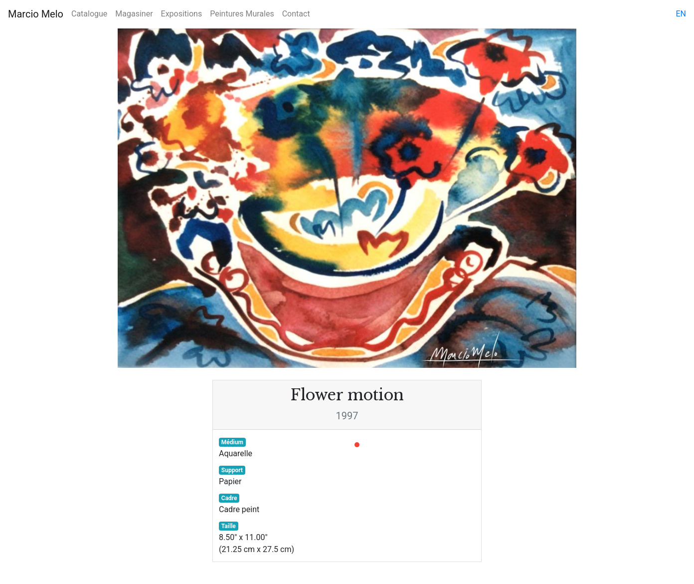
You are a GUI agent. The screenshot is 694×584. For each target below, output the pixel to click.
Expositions (181, 13)
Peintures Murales (242, 13)
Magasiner (134, 13)
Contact (296, 13)
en (681, 13)
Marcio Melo (35, 14)
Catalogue (89, 13)
